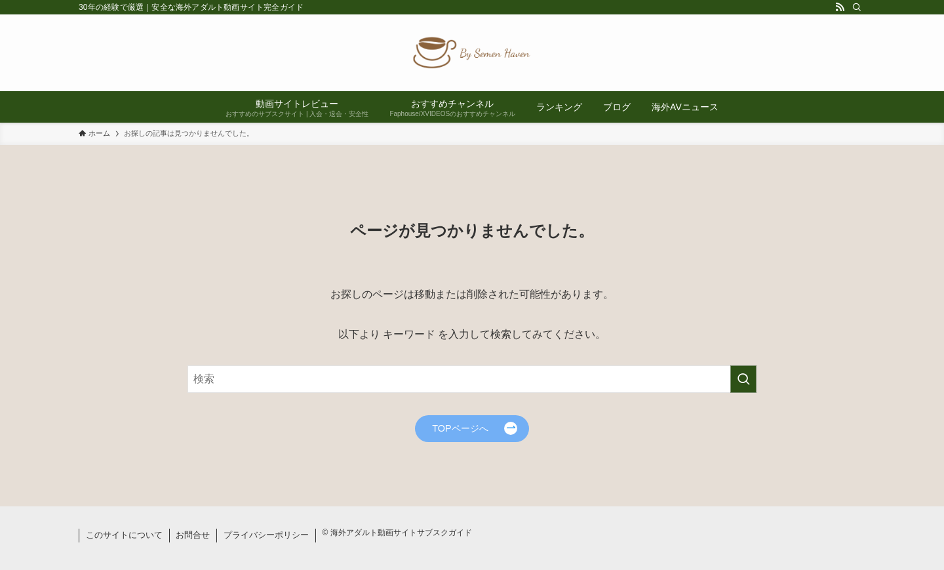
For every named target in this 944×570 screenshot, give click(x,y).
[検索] (856, 7)
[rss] (839, 7)
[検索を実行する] (743, 379)
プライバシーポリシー (266, 535)
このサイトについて (124, 535)
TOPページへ (460, 428)
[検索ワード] (472, 379)
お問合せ (193, 535)
